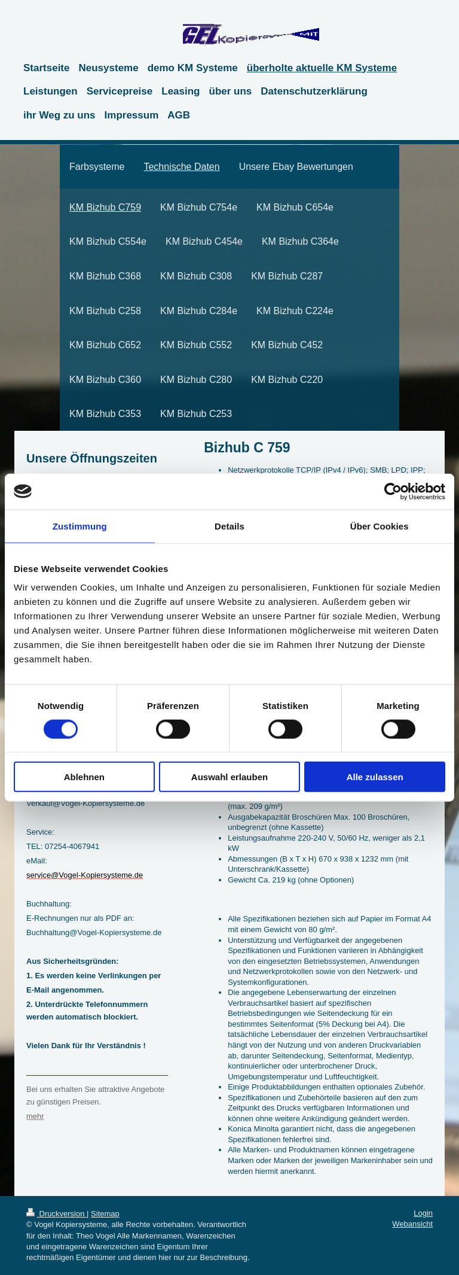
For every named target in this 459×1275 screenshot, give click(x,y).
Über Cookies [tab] (379, 526)
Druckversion (56, 1213)
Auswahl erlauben (229, 777)
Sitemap (105, 1213)
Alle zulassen (375, 777)
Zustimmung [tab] (80, 526)
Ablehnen (84, 777)
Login (423, 1213)
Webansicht (412, 1223)
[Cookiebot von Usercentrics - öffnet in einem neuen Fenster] (393, 491)
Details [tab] (229, 526)
